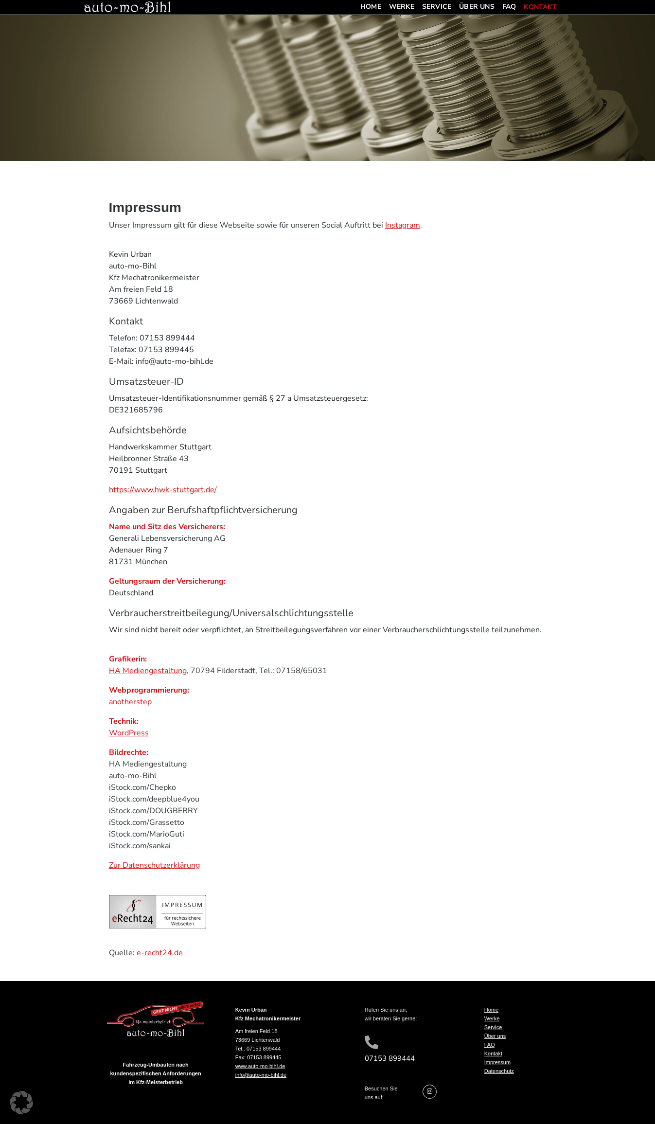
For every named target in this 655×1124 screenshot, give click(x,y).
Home (370, 6)
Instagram (402, 225)
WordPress (129, 733)
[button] (21, 1102)
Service (436, 6)
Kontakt (540, 7)
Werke (401, 6)
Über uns (477, 6)
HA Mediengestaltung (148, 670)
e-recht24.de (160, 952)
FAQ (509, 6)
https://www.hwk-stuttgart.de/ (163, 489)
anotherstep (130, 701)
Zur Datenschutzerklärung (154, 865)
